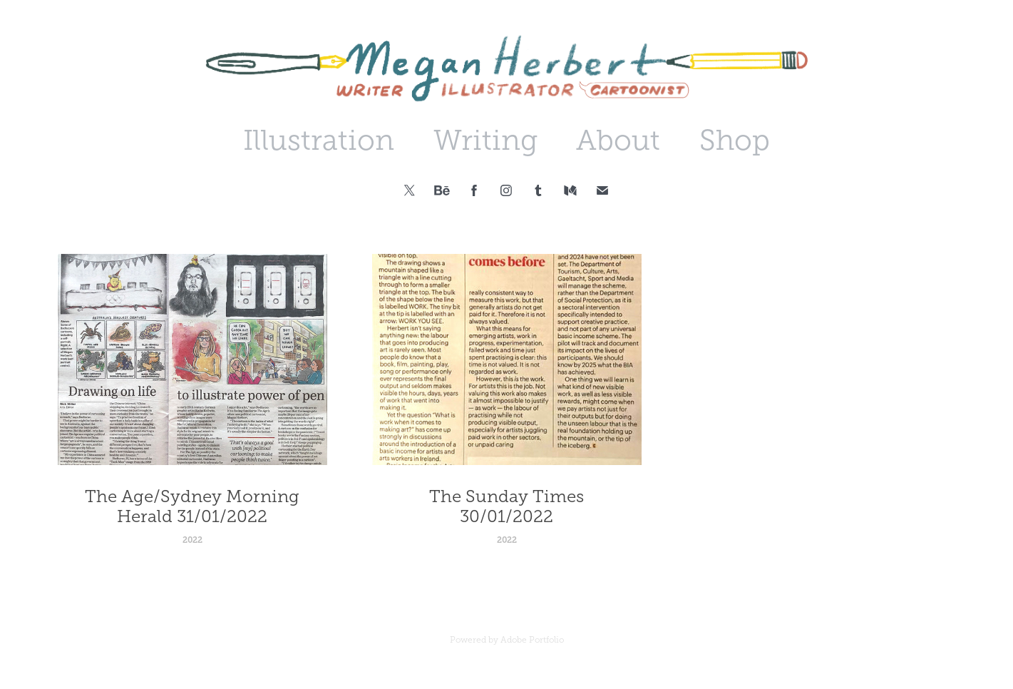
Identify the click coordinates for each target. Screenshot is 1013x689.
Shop (734, 140)
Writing (485, 140)
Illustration (318, 140)
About (618, 140)
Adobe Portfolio (532, 640)
